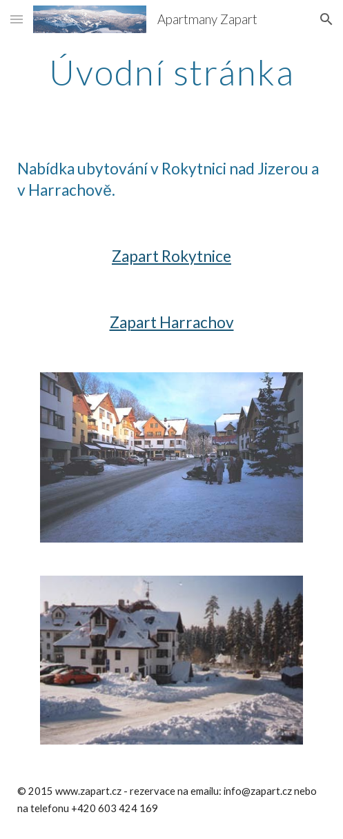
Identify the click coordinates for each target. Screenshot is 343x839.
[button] (16, 19)
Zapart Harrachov (172, 322)
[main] (171, 72)
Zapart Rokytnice (171, 256)
